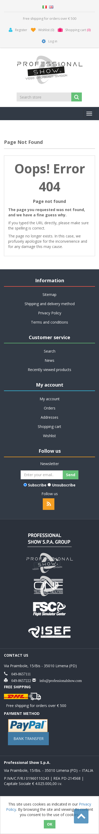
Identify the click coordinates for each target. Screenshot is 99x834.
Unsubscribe (64, 484)
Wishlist (49, 435)
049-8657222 (19, 680)
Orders (49, 408)
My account (50, 398)
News (49, 360)
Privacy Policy (49, 312)
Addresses (49, 417)
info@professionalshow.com (59, 680)
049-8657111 (19, 673)
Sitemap (49, 294)
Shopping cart (49, 426)
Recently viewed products (49, 369)
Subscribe (37, 484)
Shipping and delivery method (50, 303)
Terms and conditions (49, 322)
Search (49, 351)
